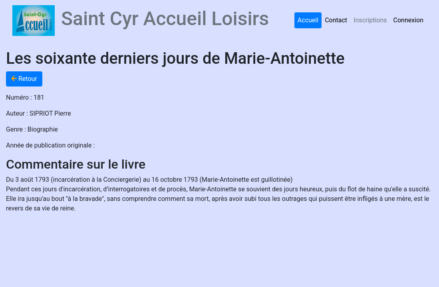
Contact (336, 20)
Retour (24, 79)
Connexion (408, 20)
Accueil (308, 20)
